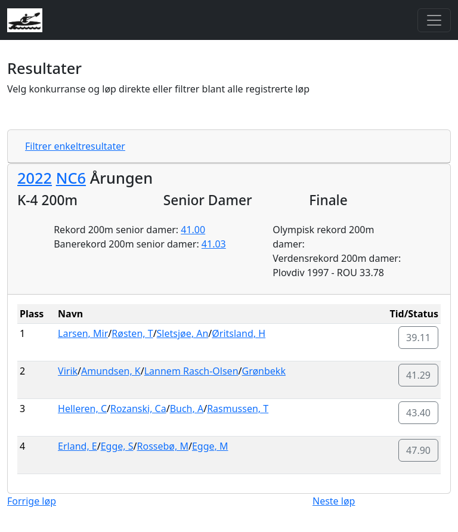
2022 (34, 178)
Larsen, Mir (83, 333)
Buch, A (187, 408)
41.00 (193, 229)
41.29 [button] (418, 375)
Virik (68, 371)
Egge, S (117, 446)
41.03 (214, 243)
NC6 (71, 178)
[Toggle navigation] (434, 20)
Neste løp (333, 501)
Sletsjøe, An (183, 333)
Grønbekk (263, 371)
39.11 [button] (418, 337)
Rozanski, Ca (138, 408)
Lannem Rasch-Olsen (191, 371)
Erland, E (77, 446)
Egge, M (210, 446)
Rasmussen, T (237, 408)
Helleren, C (82, 408)
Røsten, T (132, 333)
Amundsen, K (111, 371)
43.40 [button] (418, 412)
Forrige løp (31, 501)
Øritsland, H (238, 333)
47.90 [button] (418, 450)
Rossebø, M (162, 446)
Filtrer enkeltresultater (75, 146)
